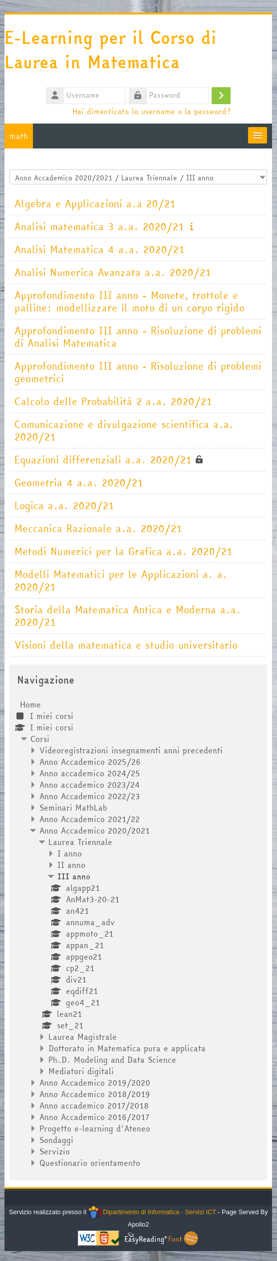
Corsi (40, 739)
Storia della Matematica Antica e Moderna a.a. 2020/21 (128, 616)
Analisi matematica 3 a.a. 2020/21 (100, 226)
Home (30, 704)
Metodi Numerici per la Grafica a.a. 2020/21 (124, 551)
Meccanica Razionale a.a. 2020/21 (99, 528)
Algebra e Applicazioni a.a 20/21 (95, 203)
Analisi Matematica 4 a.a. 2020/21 (100, 249)
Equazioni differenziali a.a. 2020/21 (103, 459)
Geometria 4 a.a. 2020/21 (79, 482)
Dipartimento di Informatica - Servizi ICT (152, 1212)
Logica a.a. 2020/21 (65, 505)
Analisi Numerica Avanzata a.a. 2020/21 (113, 272)
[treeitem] (138, 934)
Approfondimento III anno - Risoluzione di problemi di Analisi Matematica (138, 337)
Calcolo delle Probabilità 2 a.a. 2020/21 (114, 401)
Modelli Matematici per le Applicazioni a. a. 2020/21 (121, 580)
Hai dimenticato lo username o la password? (152, 111)
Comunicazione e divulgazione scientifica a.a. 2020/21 (125, 430)
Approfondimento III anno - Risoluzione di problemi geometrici (138, 372)
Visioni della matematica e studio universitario (126, 645)
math (19, 136)
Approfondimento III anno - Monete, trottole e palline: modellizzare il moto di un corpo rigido (130, 301)
